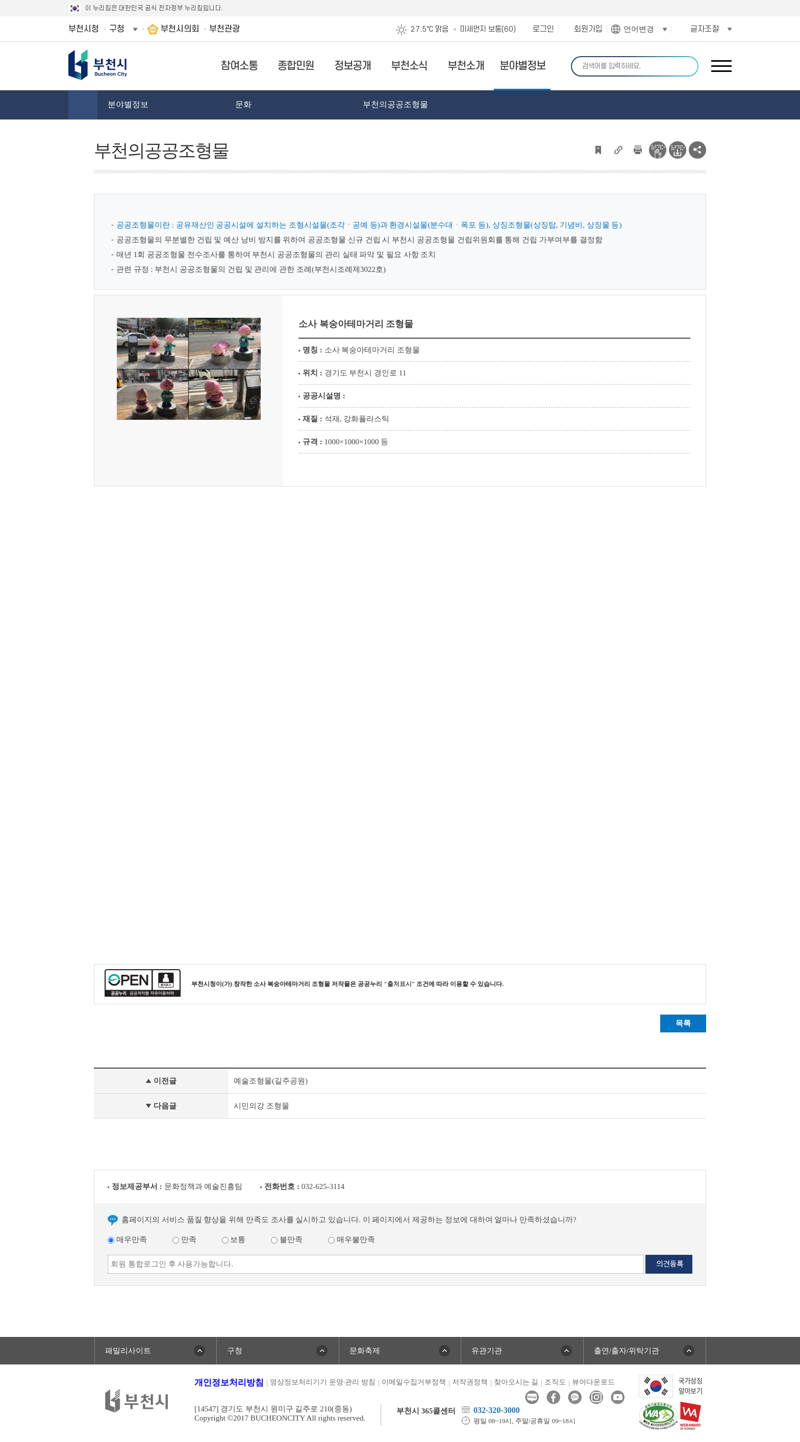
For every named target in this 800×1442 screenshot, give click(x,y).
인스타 (596, 1397)
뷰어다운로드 (593, 1382)
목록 (683, 1023)
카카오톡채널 (575, 1397)
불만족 (287, 1239)
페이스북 (553, 1397)
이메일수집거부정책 (414, 1382)
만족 (184, 1239)
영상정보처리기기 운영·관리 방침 (323, 1382)
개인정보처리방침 (229, 1382)
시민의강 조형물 (261, 1106)
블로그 (532, 1397)
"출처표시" (399, 984)
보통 (234, 1239)
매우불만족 (351, 1239)
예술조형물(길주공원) (271, 1081)
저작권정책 (470, 1382)
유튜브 (617, 1397)
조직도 (555, 1382)
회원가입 (588, 29)
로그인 (543, 29)
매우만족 (127, 1239)
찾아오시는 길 (516, 1382)
